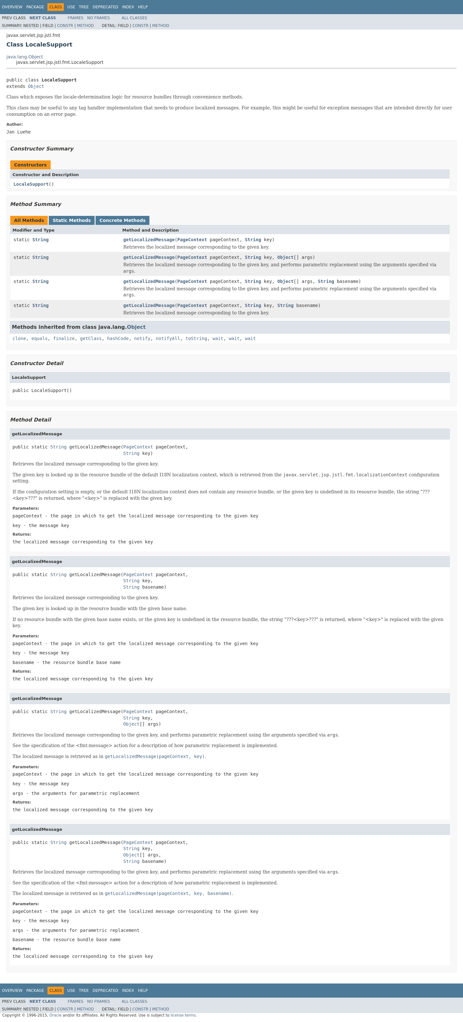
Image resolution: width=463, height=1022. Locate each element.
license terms (183, 1015)
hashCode (118, 338)
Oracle (55, 1015)
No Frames (98, 18)
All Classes (134, 18)
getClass (91, 338)
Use (71, 7)
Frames (75, 18)
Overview (12, 7)
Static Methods (72, 220)
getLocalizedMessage (149, 239)
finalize (63, 338)
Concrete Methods (122, 220)
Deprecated (105, 7)
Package (35, 7)
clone (19, 338)
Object (36, 86)
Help (143, 7)
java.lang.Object (24, 56)
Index (128, 7)
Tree (84, 7)
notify (142, 338)
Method (85, 25)
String (40, 239)
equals (39, 338)
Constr (65, 25)
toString (196, 338)
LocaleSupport (31, 184)
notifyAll (168, 338)
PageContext (192, 239)
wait (218, 338)
